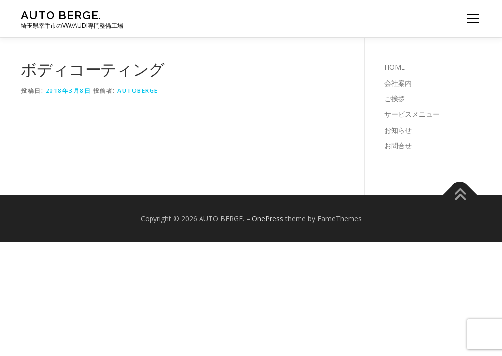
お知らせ (398, 129)
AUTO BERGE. (61, 15)
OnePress (267, 218)
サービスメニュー (412, 114)
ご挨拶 (394, 98)
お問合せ (398, 145)
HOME (394, 67)
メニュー (472, 18)
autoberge (137, 91)
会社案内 (398, 83)
